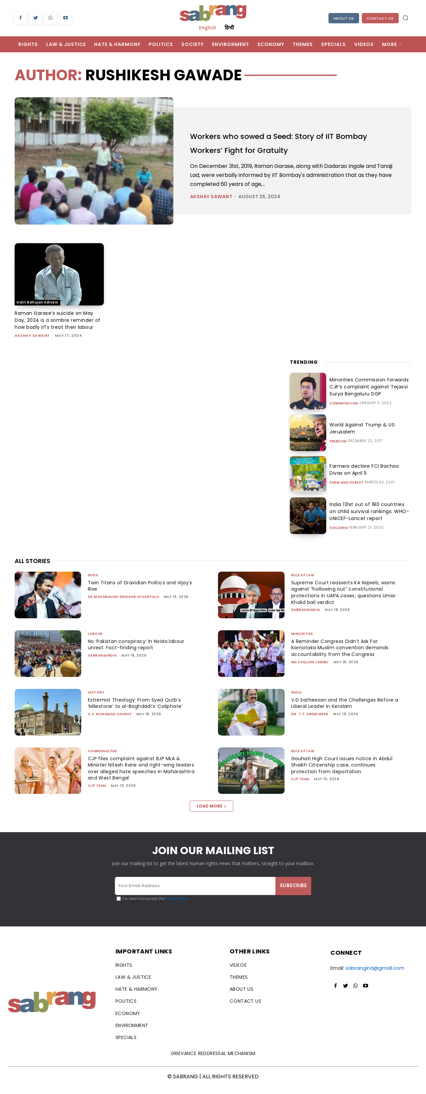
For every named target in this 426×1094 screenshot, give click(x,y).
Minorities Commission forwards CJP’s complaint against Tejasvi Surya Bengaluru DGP (366, 393)
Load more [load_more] (211, 813)
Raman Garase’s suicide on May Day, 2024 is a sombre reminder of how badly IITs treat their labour (56, 323)
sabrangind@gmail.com (374, 974)
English (207, 27)
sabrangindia (305, 616)
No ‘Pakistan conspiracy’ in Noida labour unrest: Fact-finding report (139, 651)
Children (338, 535)
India (93, 582)
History (96, 699)
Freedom (338, 448)
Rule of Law (303, 582)
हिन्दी (229, 27)
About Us (343, 18)
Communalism (343, 410)
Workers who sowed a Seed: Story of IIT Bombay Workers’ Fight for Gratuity (286, 143)
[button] (405, 18)
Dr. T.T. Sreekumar (309, 721)
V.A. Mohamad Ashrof (110, 721)
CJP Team (97, 792)
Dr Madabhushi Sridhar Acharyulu (123, 603)
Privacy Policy (176, 905)
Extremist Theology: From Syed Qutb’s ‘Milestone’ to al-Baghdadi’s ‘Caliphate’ (138, 710)
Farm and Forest (346, 489)
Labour (95, 640)
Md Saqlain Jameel (310, 669)
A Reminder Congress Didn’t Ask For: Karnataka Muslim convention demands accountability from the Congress (342, 655)
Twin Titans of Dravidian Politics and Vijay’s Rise (143, 593)
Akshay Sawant (211, 196)
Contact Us (380, 18)
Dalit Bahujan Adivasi (37, 302)
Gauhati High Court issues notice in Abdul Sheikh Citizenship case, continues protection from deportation (344, 772)
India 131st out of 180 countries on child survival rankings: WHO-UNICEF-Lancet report (367, 518)
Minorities (302, 640)
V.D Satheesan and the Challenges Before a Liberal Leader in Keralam (344, 710)
